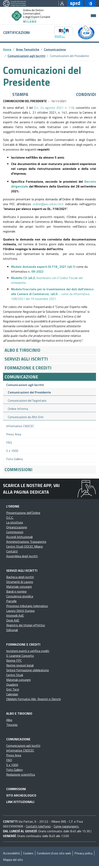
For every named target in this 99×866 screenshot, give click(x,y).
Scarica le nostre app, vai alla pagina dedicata (31, 488)
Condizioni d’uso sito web (54, 853)
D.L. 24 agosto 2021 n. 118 (54, 107)
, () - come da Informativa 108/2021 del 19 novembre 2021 (52, 294)
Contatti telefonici (38, 826)
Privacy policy (83, 853)
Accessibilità (11, 853)
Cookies (28, 853)
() (43, 266)
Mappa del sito (13, 859)
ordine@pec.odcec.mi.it (48, 204)
